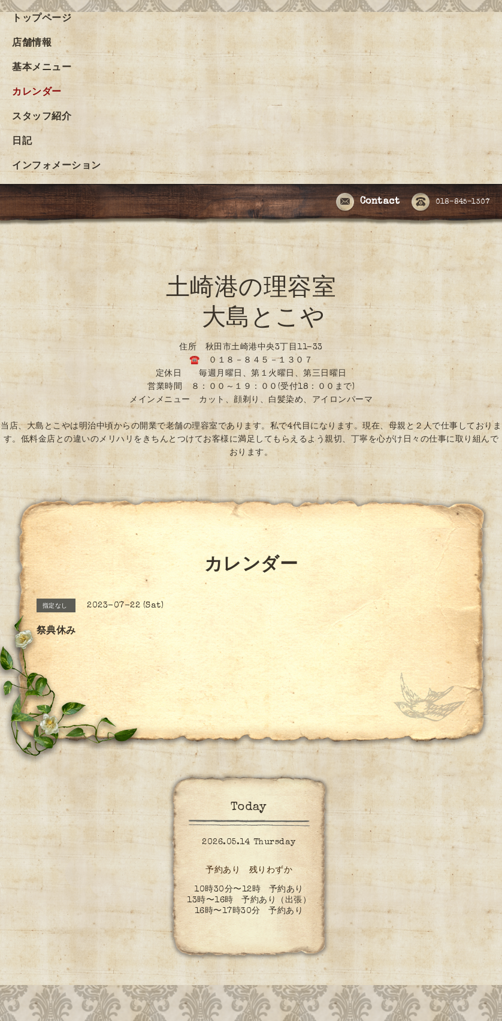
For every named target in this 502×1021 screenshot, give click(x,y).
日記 (22, 142)
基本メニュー (41, 68)
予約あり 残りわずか (248, 870)
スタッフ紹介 (41, 117)
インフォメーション (56, 166)
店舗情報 (32, 44)
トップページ (41, 19)
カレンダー (37, 93)
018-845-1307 (450, 202)
